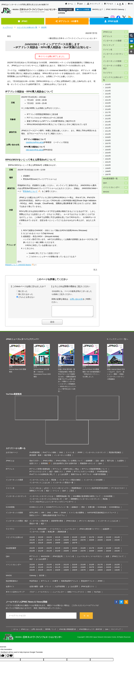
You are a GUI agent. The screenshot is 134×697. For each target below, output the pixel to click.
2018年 (108, 109)
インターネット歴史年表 (38, 523)
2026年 (108, 84)
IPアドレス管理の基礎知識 (39, 471)
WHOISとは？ (97, 9)
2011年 (108, 131)
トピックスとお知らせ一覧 (27, 27)
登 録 (86, 618)
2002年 (108, 159)
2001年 (108, 162)
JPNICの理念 (48, 463)
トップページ (8, 27)
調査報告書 (62, 534)
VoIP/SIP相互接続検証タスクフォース (101, 515)
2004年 (108, 153)
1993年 (117, 572)
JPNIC (22, 21)
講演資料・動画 (35, 457)
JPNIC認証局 (57, 558)
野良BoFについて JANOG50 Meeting (18, 265)
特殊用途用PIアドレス (69, 583)
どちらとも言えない (26, 297)
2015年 (108, 119)
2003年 (108, 156)
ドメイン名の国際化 (76, 515)
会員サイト (10, 588)
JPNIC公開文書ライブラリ (89, 531)
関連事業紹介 (77, 490)
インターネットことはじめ (39, 485)
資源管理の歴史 (57, 523)
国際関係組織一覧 (63, 498)
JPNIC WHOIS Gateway (115, 9)
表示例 (41, 577)
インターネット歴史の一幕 (63, 485)
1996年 (91, 572)
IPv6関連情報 (34, 454)
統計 (47, 493)
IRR (42, 515)
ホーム (69, 4)
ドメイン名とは (35, 490)
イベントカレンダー (111, 187)
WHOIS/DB (45, 558)
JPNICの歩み (71, 523)
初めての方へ (34, 463)
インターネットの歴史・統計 (113, 67)
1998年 (108, 171)
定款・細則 (100, 463)
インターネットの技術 (112, 61)
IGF (66, 501)
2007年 (108, 143)
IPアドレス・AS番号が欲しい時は (66, 471)
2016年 (108, 115)
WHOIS (106, 192)
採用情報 (61, 13)
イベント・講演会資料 (37, 531)
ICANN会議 (102, 509)
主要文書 (91, 509)
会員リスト (33, 465)
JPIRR (79, 454)
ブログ (32, 594)
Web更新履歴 (11, 550)
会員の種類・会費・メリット (40, 588)
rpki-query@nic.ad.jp (34, 150)
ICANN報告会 (114, 509)
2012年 (108, 128)
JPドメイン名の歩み (87, 523)
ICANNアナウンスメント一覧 (57, 509)
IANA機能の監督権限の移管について (87, 498)
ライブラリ (107, 73)
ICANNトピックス (36, 509)
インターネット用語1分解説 (70, 482)
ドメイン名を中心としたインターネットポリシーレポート (51, 504)
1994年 (108, 572)
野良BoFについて (30, 191)
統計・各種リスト (56, 473)
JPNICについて (118, 558)
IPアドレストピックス (37, 473)
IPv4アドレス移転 (49, 454)
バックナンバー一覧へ (117, 341)
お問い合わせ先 (76, 299)
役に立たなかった (25, 294)
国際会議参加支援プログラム (54, 517)
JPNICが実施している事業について (69, 463)
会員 (107, 558)
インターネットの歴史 (62, 457)
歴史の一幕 (33, 526)
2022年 (44, 27)
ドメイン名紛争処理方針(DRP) (96, 490)
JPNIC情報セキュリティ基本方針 (90, 631)
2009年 (108, 137)
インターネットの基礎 (112, 41)
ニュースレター (70, 531)
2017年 (108, 112)
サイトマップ (93, 4)
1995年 (100, 572)
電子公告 (110, 463)
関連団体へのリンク (87, 465)
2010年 (108, 134)
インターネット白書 (37, 534)
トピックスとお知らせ (14, 539)
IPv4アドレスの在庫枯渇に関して (42, 476)
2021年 (108, 100)
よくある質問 (63, 476)
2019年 (108, 106)
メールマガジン (55, 531)
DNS (61, 454)
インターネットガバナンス (113, 55)
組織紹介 (75, 509)
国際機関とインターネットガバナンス (85, 501)
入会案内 (120, 463)
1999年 (108, 168)
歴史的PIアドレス (87, 583)
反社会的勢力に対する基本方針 (65, 465)
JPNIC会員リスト (87, 588)
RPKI (56, 515)
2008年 (108, 140)
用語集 (53, 482)
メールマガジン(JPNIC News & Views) (24, 604)
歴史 (83, 509)
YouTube (97, 594)
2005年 (108, 150)
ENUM (63, 515)
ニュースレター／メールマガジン (90, 558)
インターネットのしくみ (38, 482)
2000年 (108, 165)
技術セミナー (34, 517)
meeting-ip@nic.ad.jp (35, 142)
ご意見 (71, 493)
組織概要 (89, 463)
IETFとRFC (33, 515)
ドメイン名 (107, 50)
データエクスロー (118, 490)
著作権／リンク (50, 631)
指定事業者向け (12, 583)
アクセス (108, 4)
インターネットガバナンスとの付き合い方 (45, 501)
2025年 (108, 88)
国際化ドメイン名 (36, 493)
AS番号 (55, 583)
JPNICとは (107, 32)
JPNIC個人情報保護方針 (67, 631)
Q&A (80, 4)
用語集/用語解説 (115, 454)
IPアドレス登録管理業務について (94, 471)
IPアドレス (107, 36)
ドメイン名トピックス (60, 490)
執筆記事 (51, 534)
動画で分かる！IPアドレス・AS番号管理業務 (88, 476)
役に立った (22, 291)
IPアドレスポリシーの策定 (84, 473)
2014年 (108, 122)
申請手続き (33, 583)
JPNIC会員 (111, 21)
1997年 (108, 174)
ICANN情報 (108, 498)
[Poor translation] (9, 658)
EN (130, 4)
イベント (55, 493)
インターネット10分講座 (93, 482)
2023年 (108, 94)
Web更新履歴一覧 (110, 179)
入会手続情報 (60, 588)
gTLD (46, 490)
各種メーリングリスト (75, 594)
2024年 (108, 91)
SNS (89, 594)
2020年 (108, 103)
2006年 (108, 147)
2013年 (108, 125)
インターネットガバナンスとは (41, 498)
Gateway (32, 577)
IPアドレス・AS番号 (67, 21)
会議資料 (106, 531)
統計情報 (47, 457)
